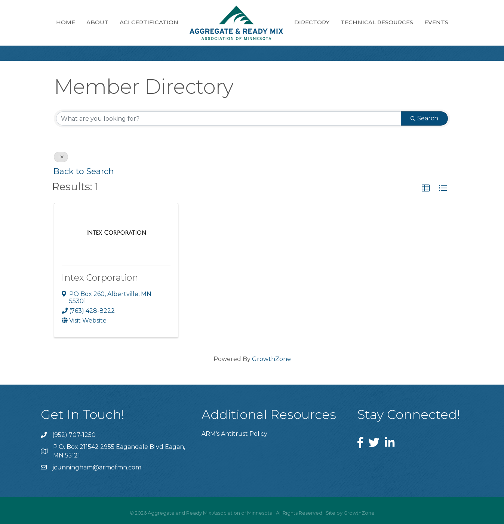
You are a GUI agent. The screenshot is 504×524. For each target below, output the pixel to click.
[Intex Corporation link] (116, 233)
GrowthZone (271, 359)
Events (436, 22)
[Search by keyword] (228, 118)
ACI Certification (149, 22)
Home (65, 22)
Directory (311, 22)
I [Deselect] (61, 157)
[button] (425, 188)
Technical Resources (377, 22)
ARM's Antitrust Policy (234, 433)
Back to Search (83, 171)
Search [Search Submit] (424, 118)
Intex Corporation (100, 277)
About (97, 22)
